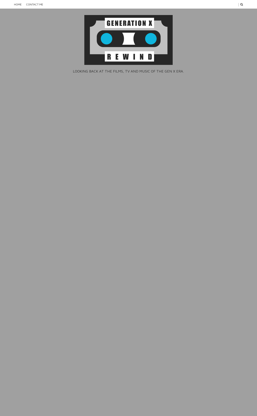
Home (18, 4)
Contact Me (34, 4)
